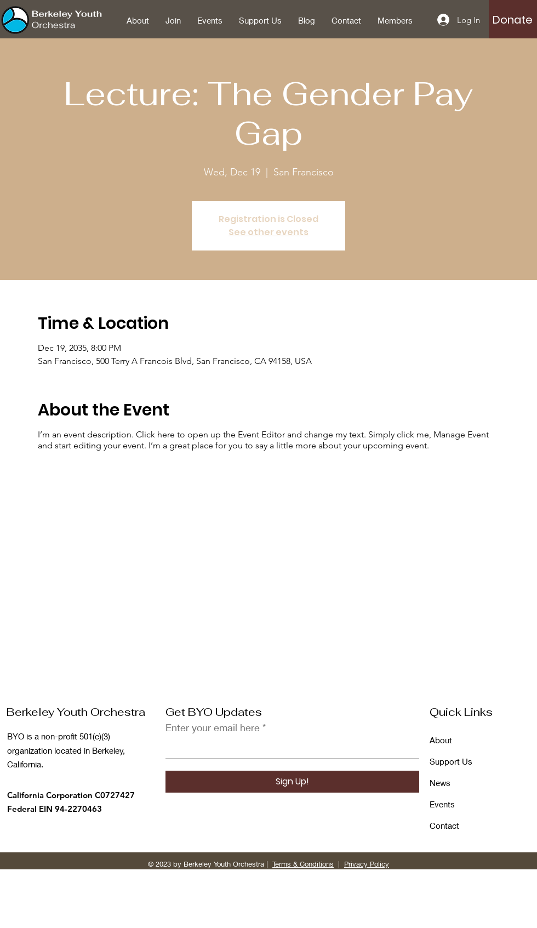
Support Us (451, 761)
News (440, 783)
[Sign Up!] (292, 782)
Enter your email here (212, 727)
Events (442, 804)
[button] (513, 20)
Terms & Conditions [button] (303, 863)
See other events (268, 232)
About (441, 740)
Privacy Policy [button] (366, 863)
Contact (444, 825)
